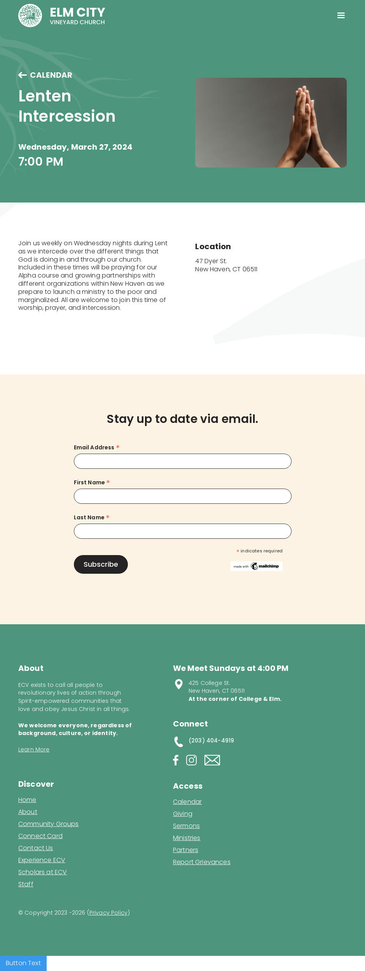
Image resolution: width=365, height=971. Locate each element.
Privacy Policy (108, 913)
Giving (182, 814)
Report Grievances (202, 862)
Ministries (187, 838)
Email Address (97, 447)
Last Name (92, 517)
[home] (61, 15)
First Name (92, 482)
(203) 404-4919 (211, 740)
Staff (25, 884)
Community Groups (48, 824)
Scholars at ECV (42, 872)
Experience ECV (41, 860)
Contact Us (35, 848)
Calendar (187, 802)
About (27, 812)
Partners (185, 850)
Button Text (23, 963)
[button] (341, 15)
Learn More (34, 749)
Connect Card (40, 836)
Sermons (186, 826)
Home (27, 800)
